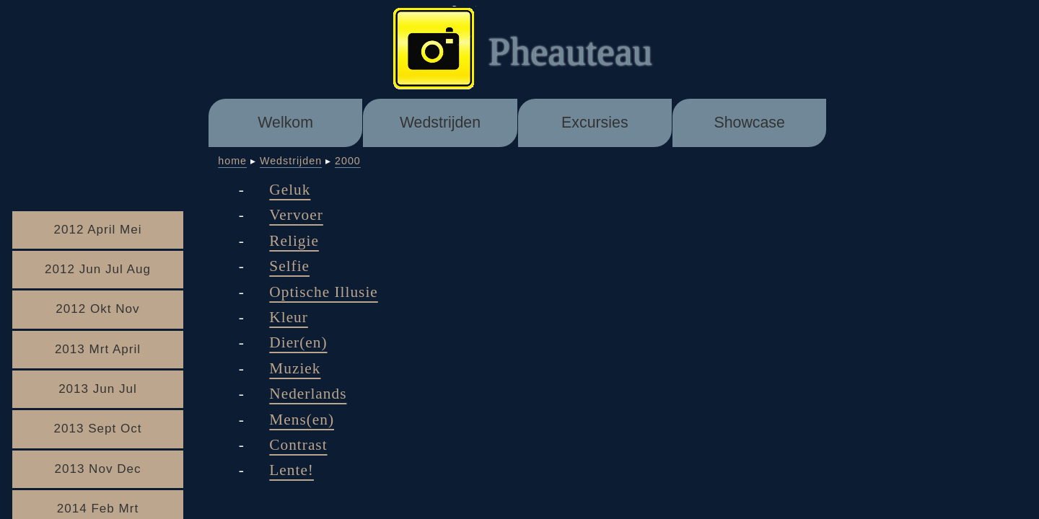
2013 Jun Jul (97, 389)
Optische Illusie (323, 292)
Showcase (749, 122)
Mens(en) (301, 419)
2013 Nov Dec (97, 469)
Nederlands (307, 393)
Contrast (298, 444)
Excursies (594, 122)
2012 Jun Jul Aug (98, 269)
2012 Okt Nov (97, 309)
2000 (348, 161)
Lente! (291, 470)
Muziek (294, 368)
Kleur (288, 317)
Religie (294, 240)
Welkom (285, 122)
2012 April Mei (97, 229)
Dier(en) (298, 342)
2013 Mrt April (98, 349)
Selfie (289, 266)
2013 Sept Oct (97, 428)
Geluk (289, 189)
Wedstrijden (440, 122)
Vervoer (296, 214)
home (232, 161)
